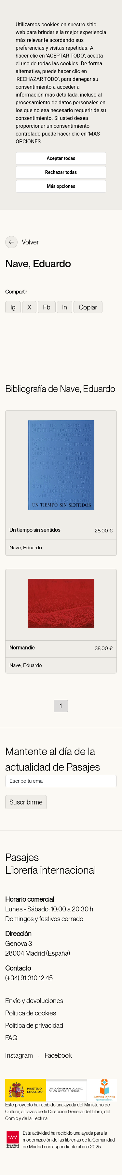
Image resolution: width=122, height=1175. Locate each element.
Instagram (19, 1055)
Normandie (22, 648)
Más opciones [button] (61, 186)
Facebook (58, 1055)
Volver (22, 243)
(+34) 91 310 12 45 (29, 978)
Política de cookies (30, 1013)
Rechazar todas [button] (61, 172)
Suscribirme (26, 802)
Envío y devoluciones (34, 1001)
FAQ (11, 1038)
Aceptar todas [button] (61, 158)
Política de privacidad (34, 1025)
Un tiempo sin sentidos (35, 530)
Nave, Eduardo (25, 547)
